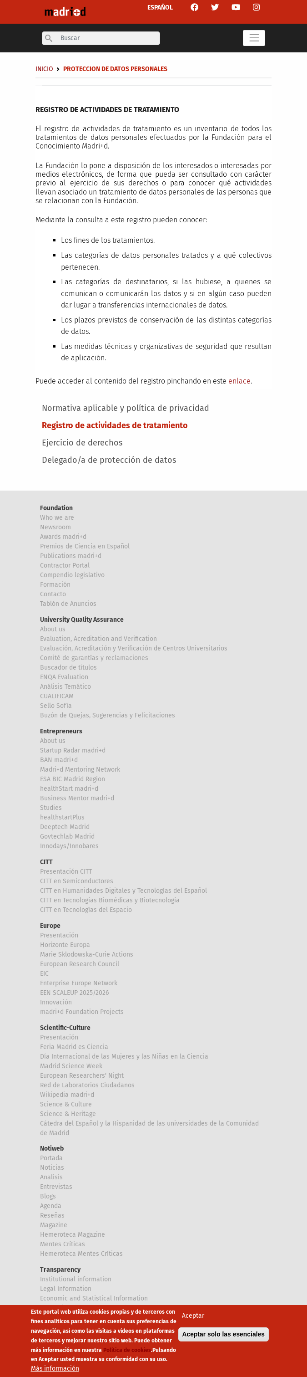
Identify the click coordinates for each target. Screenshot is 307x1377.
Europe (50, 926)
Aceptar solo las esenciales (223, 1337)
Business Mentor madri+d (77, 798)
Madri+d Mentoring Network (80, 769)
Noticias (52, 1168)
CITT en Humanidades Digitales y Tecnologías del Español (123, 891)
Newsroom (55, 527)
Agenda (50, 1206)
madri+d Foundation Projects (82, 1012)
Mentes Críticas (62, 1244)
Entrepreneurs (61, 731)
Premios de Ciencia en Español (85, 546)
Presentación (59, 935)
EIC (44, 974)
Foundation (56, 508)
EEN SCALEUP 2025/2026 (74, 993)
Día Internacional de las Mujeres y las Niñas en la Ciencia (124, 1056)
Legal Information (65, 1289)
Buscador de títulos (68, 667)
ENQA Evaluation (64, 677)
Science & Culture (66, 1104)
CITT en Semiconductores (76, 881)
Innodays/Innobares (69, 846)
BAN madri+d (59, 760)
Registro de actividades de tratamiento (115, 425)
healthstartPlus (62, 817)
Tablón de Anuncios (68, 604)
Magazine (53, 1225)
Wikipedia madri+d (67, 1095)
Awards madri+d (63, 537)
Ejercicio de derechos (82, 443)
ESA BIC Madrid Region (72, 779)
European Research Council (79, 964)
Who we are (57, 518)
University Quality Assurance (82, 620)
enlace (239, 381)
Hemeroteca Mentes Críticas (81, 1254)
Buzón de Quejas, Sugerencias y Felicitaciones (107, 715)
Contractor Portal (65, 565)
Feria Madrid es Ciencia (74, 1047)
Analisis (51, 1177)
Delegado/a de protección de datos (109, 460)
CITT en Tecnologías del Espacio (86, 910)
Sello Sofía (56, 706)
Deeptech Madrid (65, 827)
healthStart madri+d (69, 789)
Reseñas (52, 1215)
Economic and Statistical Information (94, 1298)
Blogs (48, 1196)
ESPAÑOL (160, 7)
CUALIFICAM (57, 696)
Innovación (56, 1002)
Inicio (44, 69)
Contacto (53, 594)
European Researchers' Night (82, 1076)
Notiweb (52, 1148)
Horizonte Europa (65, 945)
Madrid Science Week (71, 1066)
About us (52, 629)
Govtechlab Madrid (67, 836)
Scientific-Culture (65, 1028)
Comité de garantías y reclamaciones (94, 658)
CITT (46, 862)
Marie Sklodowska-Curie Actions (86, 954)
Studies (51, 808)
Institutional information (75, 1279)
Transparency (60, 1270)
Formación (55, 585)
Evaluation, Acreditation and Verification (98, 639)
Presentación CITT (66, 871)
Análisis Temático (65, 687)
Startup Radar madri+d (73, 750)
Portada (51, 1158)
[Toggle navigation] (254, 38)
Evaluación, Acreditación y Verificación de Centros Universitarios (133, 648)
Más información (55, 1372)
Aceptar (193, 1319)
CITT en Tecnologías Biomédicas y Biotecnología (110, 900)
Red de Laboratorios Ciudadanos (87, 1085)
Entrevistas (56, 1187)
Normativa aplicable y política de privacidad (125, 408)
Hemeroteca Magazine (72, 1235)
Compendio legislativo (72, 575)
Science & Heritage (68, 1114)
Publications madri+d (70, 556)
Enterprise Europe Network (78, 983)
